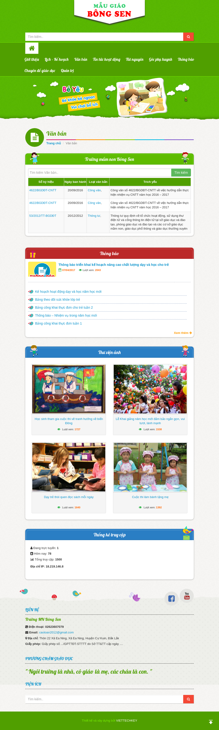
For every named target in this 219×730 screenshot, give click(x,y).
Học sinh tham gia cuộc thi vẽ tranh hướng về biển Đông (69, 421)
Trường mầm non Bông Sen (109, 159)
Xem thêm (183, 333)
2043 (98, 270)
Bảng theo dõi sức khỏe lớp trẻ (57, 299)
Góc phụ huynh (160, 59)
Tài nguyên (134, 59)
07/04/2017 (68, 270)
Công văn (94, 190)
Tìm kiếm (181, 172)
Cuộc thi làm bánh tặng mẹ (150, 497)
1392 (159, 507)
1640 (77, 507)
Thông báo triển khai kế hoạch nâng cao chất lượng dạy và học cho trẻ (113, 265)
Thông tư (94, 215)
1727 (77, 429)
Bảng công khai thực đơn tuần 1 (58, 323)
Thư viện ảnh (109, 352)
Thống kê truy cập (110, 535)
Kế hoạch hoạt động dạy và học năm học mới (68, 291)
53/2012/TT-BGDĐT (42, 215)
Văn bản (80, 59)
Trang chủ (53, 143)
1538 (159, 429)
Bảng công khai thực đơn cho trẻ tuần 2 (64, 307)
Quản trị (67, 70)
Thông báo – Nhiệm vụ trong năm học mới (66, 315)
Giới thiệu (32, 59)
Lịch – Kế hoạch (57, 59)
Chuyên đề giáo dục (40, 70)
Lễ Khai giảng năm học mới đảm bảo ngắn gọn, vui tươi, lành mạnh (150, 421)
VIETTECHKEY (126, 720)
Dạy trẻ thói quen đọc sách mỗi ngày (69, 497)
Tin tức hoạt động (106, 59)
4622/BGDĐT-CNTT (42, 190)
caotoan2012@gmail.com (56, 632)
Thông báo (186, 59)
